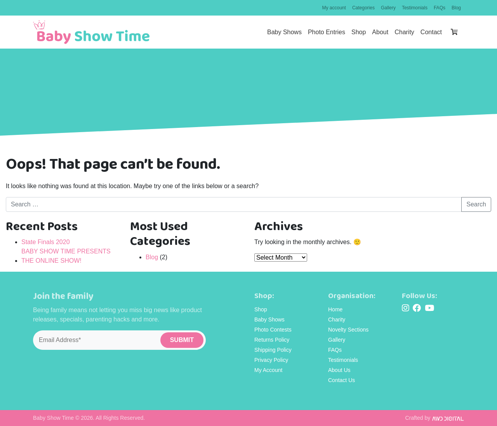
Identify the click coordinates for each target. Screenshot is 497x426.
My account (334, 7)
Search (476, 204)
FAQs (439, 7)
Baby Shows (284, 32)
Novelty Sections (348, 329)
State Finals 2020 (45, 242)
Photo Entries (326, 32)
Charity (404, 32)
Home (335, 309)
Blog (456, 7)
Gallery (388, 7)
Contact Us (341, 380)
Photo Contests (273, 329)
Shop (358, 32)
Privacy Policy (271, 360)
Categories (363, 7)
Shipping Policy (273, 350)
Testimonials (414, 7)
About (380, 32)
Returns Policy (271, 340)
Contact (431, 32)
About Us (339, 370)
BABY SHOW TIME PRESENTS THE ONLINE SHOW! (66, 256)
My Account (268, 370)
